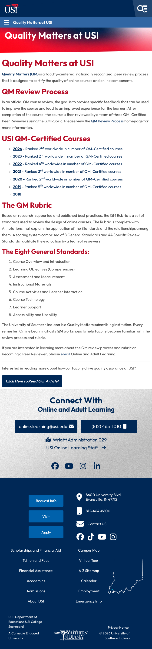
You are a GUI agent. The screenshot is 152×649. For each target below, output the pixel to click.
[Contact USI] (92, 523)
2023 (17, 156)
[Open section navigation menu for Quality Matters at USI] (76, 22)
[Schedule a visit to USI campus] (46, 516)
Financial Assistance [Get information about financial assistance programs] (36, 570)
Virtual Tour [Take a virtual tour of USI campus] (89, 560)
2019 (17, 186)
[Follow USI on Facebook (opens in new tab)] (80, 536)
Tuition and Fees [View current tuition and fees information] (36, 560)
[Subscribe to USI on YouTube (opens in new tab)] (102, 536)
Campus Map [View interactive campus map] (88, 550)
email (65, 354)
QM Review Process (107, 121)
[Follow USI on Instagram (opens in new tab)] (113, 536)
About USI (36, 601)
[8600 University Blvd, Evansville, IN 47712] (99, 497)
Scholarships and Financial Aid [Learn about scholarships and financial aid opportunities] (36, 550)
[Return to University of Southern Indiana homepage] (70, 635)
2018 (17, 194)
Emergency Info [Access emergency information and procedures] (89, 601)
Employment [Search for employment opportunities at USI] (88, 591)
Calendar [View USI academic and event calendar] (89, 580)
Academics (36, 580)
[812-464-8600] (99, 510)
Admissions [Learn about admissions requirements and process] (35, 591)
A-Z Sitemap (89, 570)
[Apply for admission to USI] (46, 532)
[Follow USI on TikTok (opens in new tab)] (91, 536)
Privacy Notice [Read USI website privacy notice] (118, 627)
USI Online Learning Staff (76, 447)
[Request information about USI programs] (46, 501)
